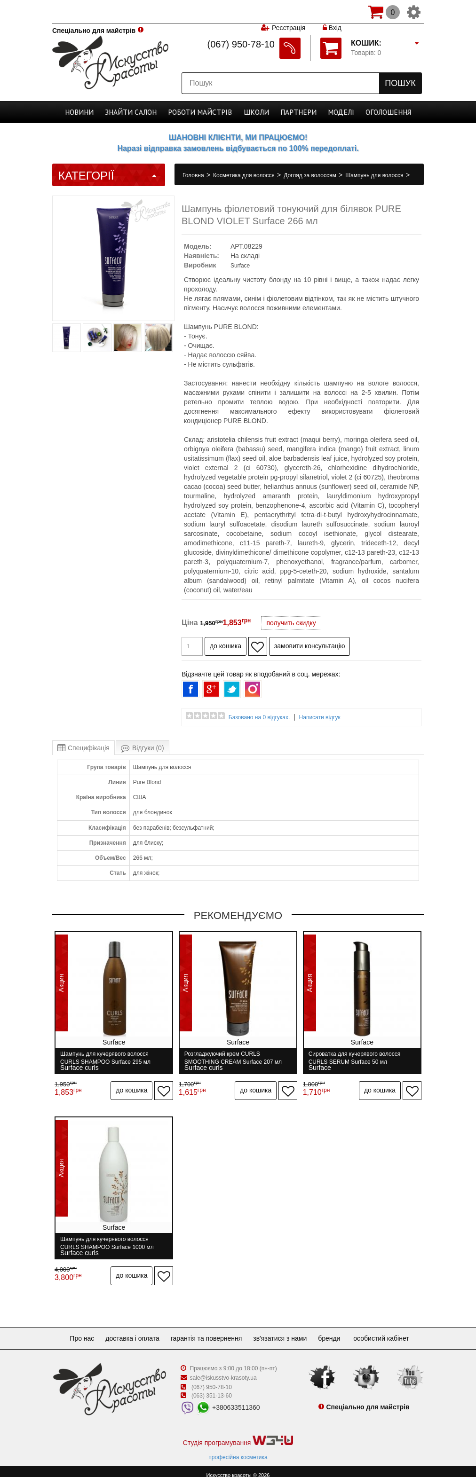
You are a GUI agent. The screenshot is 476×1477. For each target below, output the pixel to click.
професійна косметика (237, 1449)
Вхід (332, 12)
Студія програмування (238, 1433)
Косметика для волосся (244, 175)
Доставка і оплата (129, 1330)
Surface (240, 265)
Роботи (201, 112)
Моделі (333, 112)
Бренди (336, 1330)
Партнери (293, 112)
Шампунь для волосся (375, 175)
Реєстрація (288, 12)
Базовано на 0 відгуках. (259, 717)
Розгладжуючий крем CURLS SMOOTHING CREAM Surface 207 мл (235, 1058)
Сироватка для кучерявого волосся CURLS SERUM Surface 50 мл (358, 1058)
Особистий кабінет (390, 1330)
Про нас (74, 1330)
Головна (194, 175)
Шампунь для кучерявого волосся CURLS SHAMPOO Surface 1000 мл (107, 1239)
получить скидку (291, 623)
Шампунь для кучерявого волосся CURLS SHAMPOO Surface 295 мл (105, 1058)
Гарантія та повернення (206, 1330)
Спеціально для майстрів (93, 11)
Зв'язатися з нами (283, 1330)
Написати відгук (320, 717)
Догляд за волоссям (311, 175)
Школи (254, 112)
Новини (88, 112)
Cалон (136, 112)
